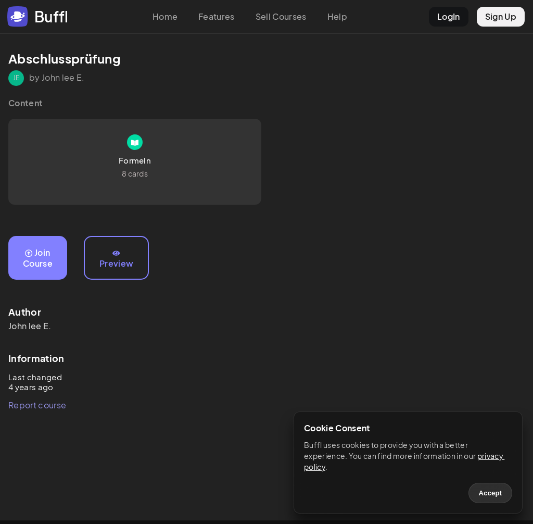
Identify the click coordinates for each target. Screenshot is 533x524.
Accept (490, 493)
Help (337, 16)
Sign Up (500, 16)
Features (216, 16)
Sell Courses (281, 16)
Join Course (38, 258)
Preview (116, 259)
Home (165, 16)
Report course (37, 405)
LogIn (448, 16)
